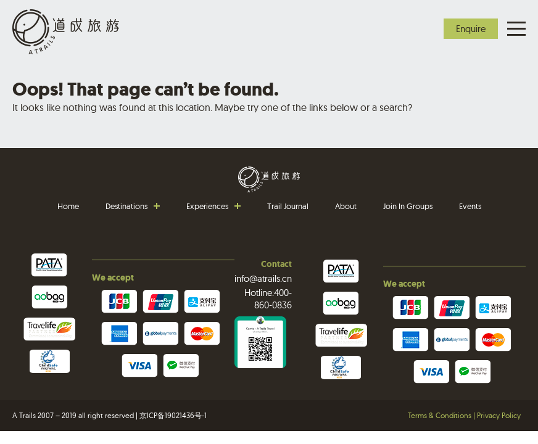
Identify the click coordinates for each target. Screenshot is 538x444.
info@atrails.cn (263, 278)
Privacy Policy (499, 415)
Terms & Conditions (439, 415)
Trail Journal (287, 206)
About (346, 206)
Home (68, 206)
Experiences (207, 206)
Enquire (471, 29)
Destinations (126, 206)
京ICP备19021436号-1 (173, 415)
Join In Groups (407, 206)
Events (470, 206)
